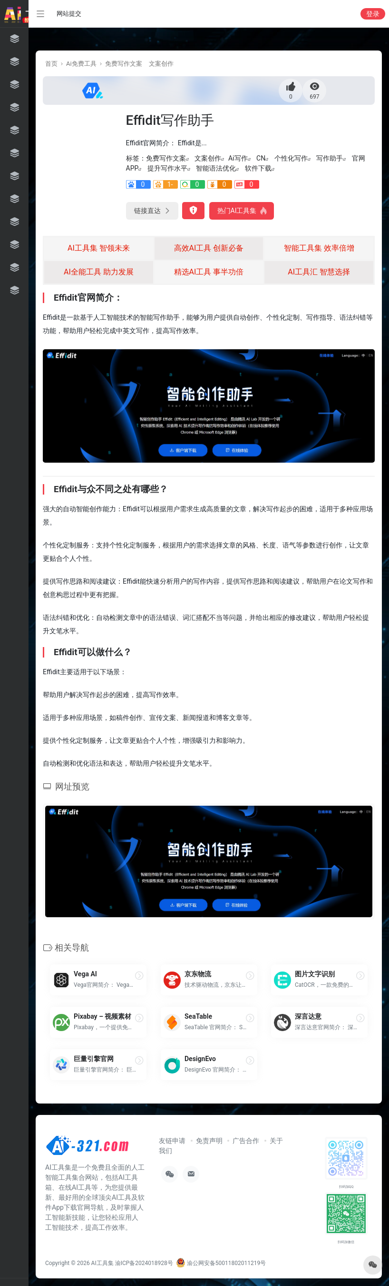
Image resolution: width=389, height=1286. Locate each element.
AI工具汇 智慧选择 (319, 271)
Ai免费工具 (81, 63)
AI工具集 (102, 1263)
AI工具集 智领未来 (99, 248)
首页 (51, 63)
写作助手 (329, 158)
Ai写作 (238, 158)
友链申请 (172, 1140)
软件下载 (258, 168)
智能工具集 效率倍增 (319, 248)
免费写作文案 (123, 63)
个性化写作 (291, 158)
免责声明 (209, 1140)
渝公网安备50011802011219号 (221, 1263)
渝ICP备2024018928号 (144, 1263)
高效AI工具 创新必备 (209, 248)
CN (260, 158)
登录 (372, 14)
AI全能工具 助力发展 (99, 271)
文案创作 (161, 63)
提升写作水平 (167, 168)
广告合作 (246, 1140)
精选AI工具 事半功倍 (209, 271)
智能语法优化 (216, 168)
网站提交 (69, 13)
